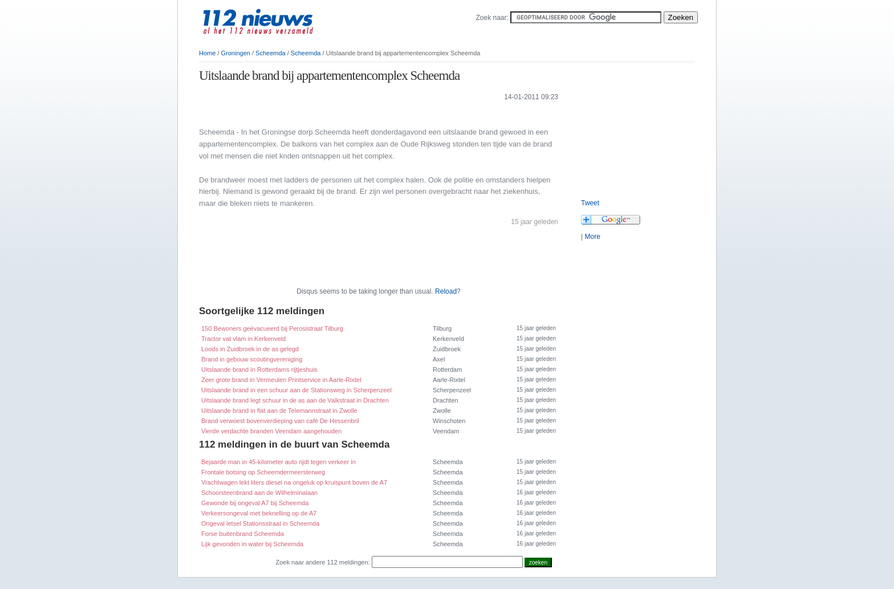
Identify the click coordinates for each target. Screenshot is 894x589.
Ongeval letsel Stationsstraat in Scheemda (260, 523)
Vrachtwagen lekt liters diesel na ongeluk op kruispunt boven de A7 (294, 482)
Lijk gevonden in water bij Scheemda (252, 544)
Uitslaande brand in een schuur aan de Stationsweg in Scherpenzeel (296, 390)
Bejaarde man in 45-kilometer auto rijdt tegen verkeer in (278, 461)
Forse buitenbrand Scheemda (242, 533)
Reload (446, 291)
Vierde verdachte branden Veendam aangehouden (271, 431)
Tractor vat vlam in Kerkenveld (243, 338)
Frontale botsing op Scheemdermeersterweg (263, 472)
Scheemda (270, 53)
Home (207, 53)
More (592, 237)
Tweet (590, 203)
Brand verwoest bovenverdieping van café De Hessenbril (280, 420)
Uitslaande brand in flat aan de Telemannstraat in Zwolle (279, 410)
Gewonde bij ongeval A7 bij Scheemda (254, 502)
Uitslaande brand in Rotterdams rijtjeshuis (259, 369)
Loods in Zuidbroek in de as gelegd (250, 349)
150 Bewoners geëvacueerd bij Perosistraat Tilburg (272, 328)
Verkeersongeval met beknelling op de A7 (258, 513)
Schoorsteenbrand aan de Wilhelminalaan (259, 492)
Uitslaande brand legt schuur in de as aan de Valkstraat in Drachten (295, 400)
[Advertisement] (332, 113)
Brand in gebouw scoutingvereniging (251, 359)
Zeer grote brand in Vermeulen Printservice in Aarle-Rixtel (281, 379)
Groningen (235, 53)
